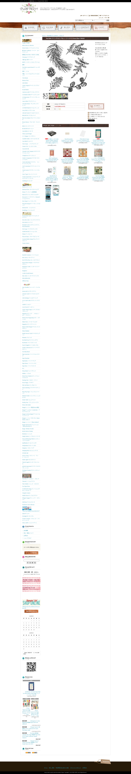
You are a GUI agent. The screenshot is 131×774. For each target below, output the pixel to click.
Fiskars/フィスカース (27, 234)
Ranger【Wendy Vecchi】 (28, 428)
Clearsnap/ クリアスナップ (28, 57)
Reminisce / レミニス (27, 434)
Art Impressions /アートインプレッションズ (31, 98)
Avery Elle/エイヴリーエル (28, 110)
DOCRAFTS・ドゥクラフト (29, 207)
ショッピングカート (100, 28)
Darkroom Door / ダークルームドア (30, 189)
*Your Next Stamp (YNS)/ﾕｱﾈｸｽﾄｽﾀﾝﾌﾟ (31, 509)
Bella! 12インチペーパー (28, 126)
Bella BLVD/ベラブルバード (29, 115)
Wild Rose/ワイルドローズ (28, 502)
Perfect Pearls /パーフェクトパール (30, 48)
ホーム (30, 28)
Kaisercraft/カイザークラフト (29, 291)
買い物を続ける (93, 118)
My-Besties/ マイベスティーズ (29, 342)
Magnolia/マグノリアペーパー (29, 324)
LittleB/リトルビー (26, 304)
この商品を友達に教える (96, 114)
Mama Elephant (25, 331)
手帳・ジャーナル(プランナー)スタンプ (30, 74)
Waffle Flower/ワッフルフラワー (30, 495)
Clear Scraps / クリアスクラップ (30, 143)
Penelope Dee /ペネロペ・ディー (30, 380)
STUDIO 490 (25, 453)
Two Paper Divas (26, 486)
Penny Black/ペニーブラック (29, 371)
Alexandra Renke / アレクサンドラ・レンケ (30, 104)
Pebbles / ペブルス (26, 373)
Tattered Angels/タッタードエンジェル (30, 463)
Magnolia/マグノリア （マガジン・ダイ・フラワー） (31, 314)
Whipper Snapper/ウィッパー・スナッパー (31, 498)
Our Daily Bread (26, 351)
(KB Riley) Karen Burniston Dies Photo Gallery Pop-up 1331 (56, 190)
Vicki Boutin (25, 78)
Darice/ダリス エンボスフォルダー (30, 194)
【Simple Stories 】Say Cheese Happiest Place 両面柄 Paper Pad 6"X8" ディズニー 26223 (35, 708)
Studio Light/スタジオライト (29, 459)
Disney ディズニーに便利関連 (29, 192)
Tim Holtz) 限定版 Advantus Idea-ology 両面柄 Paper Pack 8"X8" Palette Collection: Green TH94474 (98, 173)
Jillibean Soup (25, 280)
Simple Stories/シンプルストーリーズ (31, 436)
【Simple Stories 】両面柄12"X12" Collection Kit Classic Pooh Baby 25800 (31, 728)
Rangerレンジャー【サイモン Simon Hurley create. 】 (30, 418)
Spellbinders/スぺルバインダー (29, 443)
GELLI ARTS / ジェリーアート (29, 522)
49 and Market (25, 89)
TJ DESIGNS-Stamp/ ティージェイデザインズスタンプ (31, 489)
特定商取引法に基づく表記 (62, 767)
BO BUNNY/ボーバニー (28, 128)
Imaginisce (24, 270)
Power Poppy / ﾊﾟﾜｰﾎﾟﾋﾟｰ (28, 382)
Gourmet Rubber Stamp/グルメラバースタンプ (31, 239)
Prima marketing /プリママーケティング (31, 388)
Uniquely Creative (26, 493)
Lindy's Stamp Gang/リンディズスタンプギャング (31, 310)
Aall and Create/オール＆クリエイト (30, 113)
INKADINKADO (26, 278)
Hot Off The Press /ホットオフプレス (31, 260)
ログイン (83, 15)
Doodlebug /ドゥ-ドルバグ (28, 210)
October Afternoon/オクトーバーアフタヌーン (31, 348)
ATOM (34, 752)
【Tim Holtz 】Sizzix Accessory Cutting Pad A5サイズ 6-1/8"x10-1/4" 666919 (82, 135)
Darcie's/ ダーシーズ (27, 185)
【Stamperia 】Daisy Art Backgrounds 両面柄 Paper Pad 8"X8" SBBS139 (83, 172)
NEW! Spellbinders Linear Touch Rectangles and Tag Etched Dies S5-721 (51, 154)
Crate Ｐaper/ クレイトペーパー (29, 174)
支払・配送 (51, 767)
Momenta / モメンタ (27, 337)
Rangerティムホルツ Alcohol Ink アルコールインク (31, 410)
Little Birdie (25, 83)
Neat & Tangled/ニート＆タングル (30, 345)
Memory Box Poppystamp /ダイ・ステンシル (31, 318)
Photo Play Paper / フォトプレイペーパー (30, 392)
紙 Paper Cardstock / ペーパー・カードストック (30, 51)
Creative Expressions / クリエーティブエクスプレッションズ (31, 177)
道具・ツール (25, 71)
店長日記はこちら (31, 614)
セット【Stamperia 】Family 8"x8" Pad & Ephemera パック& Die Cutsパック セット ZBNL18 (98, 155)
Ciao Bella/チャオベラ (27, 141)
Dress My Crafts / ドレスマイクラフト (31, 220)
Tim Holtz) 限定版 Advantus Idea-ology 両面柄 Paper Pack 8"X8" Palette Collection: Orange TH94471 (82, 155)
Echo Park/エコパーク (27, 222)
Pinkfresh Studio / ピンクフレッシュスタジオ (31, 396)
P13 (23, 368)
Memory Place (25, 80)
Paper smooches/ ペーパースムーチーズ (31, 355)
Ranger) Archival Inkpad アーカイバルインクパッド (31, 414)
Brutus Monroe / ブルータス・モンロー (31, 122)
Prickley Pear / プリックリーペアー (30, 402)
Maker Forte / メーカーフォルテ (29, 321)
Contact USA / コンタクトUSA (29, 146)
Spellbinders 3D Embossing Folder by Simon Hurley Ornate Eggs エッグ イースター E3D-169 (31, 689)
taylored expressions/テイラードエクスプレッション (31, 467)
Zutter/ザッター (26, 513)
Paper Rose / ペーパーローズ (29, 366)
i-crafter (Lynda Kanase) (27, 273)
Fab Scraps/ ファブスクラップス (29, 229)
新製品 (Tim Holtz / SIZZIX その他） (31, 54)
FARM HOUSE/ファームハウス (29, 231)
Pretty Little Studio (26, 405)
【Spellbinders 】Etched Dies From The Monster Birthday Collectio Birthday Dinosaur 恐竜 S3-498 (52, 174)
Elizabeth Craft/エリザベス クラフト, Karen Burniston (31, 225)
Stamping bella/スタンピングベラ (30, 450)
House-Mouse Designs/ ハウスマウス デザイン (30, 263)
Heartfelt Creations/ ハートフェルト (30, 250)
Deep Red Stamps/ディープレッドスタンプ (31, 204)
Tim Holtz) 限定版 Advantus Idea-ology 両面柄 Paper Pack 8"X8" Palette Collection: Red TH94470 (67, 155)
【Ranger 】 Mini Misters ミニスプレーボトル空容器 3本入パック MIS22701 (48, 193)
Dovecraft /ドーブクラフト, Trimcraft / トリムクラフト (31, 197)
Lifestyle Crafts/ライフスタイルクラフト (30, 294)
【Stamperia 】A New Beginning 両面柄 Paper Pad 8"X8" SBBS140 (31, 722)
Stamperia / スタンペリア (28, 448)
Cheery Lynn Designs (27, 133)
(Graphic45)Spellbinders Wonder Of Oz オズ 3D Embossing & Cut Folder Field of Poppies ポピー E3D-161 (98, 137)
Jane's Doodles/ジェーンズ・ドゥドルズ (31, 286)
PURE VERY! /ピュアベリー (29, 400)
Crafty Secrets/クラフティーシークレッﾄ (31, 171)
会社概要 (26, 530)
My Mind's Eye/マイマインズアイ (30, 340)
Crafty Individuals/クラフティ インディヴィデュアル (30, 162)
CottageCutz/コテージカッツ (29, 155)
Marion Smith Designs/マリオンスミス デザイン (31, 327)
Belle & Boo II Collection (28, 45)
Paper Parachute (25, 358)
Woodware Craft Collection (28, 504)
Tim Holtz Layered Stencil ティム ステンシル (31, 68)
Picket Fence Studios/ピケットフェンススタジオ (30, 376)
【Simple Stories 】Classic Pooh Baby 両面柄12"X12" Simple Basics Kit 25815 (30, 742)
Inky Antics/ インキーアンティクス (30, 275)
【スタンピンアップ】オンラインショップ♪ (31, 607)
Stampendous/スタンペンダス (29, 445)
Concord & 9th (25, 148)
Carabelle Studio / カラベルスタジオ (30, 138)
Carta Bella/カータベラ (27, 131)
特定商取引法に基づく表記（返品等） (99, 112)
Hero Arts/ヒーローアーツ (28, 257)
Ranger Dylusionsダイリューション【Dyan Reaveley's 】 (30, 425)
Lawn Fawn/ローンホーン (28, 307)
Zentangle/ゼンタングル (27, 516)
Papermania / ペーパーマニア (29, 360)
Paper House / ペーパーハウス (29, 363)
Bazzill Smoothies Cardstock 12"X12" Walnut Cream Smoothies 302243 (67, 135)
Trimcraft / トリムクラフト (28, 481)
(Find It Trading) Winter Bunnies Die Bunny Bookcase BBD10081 (67, 172)
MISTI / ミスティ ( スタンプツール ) (31, 62)
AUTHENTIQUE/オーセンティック (30, 107)
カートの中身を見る (31, 552)
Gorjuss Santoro (25, 243)
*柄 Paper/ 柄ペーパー (27, 59)
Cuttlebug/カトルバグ (27, 180)
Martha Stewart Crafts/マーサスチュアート (31, 334)
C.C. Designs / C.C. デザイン (29, 136)
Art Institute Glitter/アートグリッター (31, 94)
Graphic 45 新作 (26, 41)
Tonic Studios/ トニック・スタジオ (30, 484)
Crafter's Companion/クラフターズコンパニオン (30, 158)
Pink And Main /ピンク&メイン (29, 385)
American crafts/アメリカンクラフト (30, 92)
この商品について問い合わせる (97, 116)
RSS (28, 752)
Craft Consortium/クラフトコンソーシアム (31, 167)
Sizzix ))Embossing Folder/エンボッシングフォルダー (31, 439)
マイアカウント (104, 15)
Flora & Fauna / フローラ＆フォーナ (30, 236)
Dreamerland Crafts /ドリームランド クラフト (30, 215)
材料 (23, 64)
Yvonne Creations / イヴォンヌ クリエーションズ (31, 519)
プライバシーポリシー (75, 767)
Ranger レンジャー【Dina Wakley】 (30, 422)
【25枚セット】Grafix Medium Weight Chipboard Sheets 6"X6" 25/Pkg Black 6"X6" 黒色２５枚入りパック (52, 137)
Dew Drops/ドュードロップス (29, 201)
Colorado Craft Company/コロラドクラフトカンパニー (31, 152)
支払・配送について (48, 28)
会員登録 (93, 15)
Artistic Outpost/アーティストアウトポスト (30, 86)
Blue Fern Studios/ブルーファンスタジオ (31, 118)
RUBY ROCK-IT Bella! (27, 431)
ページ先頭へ (106, 761)
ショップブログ (65, 28)
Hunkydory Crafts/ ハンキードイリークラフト (30, 267)
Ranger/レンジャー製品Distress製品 (30, 407)
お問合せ (83, 28)
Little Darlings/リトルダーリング (30, 298)
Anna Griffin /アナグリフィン (29, 101)
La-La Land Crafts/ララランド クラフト (31, 301)
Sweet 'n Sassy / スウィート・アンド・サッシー (30, 456)
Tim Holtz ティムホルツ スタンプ (30, 476)
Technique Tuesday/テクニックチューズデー (31, 471)
